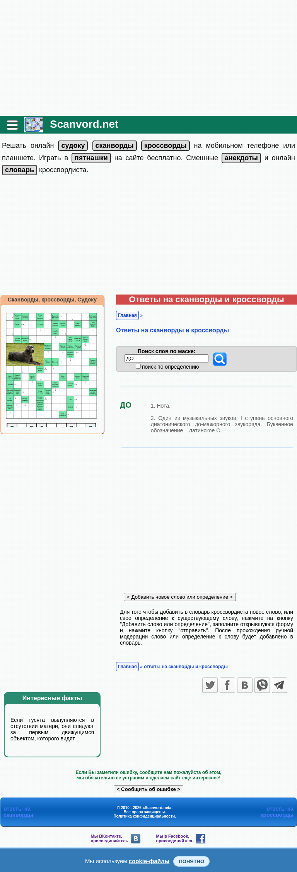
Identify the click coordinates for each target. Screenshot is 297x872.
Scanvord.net (84, 124)
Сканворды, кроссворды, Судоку (52, 299)
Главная (127, 315)
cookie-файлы (149, 861)
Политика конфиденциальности (144, 816)
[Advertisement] (148, 58)
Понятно (191, 861)
